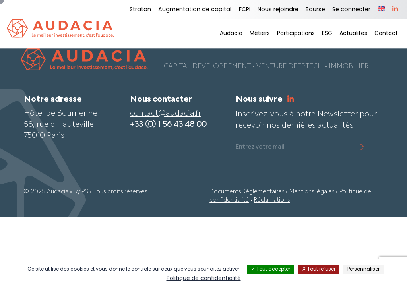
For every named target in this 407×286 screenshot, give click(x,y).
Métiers (260, 34)
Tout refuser (318, 269)
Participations (296, 34)
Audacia (231, 34)
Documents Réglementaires (246, 192)
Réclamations (272, 201)
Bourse (315, 10)
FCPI (244, 10)
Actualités (353, 34)
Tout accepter (270, 269)
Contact (386, 34)
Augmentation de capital (194, 10)
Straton (140, 10)
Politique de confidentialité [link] (204, 279)
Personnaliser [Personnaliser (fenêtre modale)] (363, 269)
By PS (81, 192)
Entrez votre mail (260, 147)
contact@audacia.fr (165, 114)
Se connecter (351, 10)
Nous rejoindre (278, 10)
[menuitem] (381, 9)
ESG (327, 34)
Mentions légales (311, 192)
